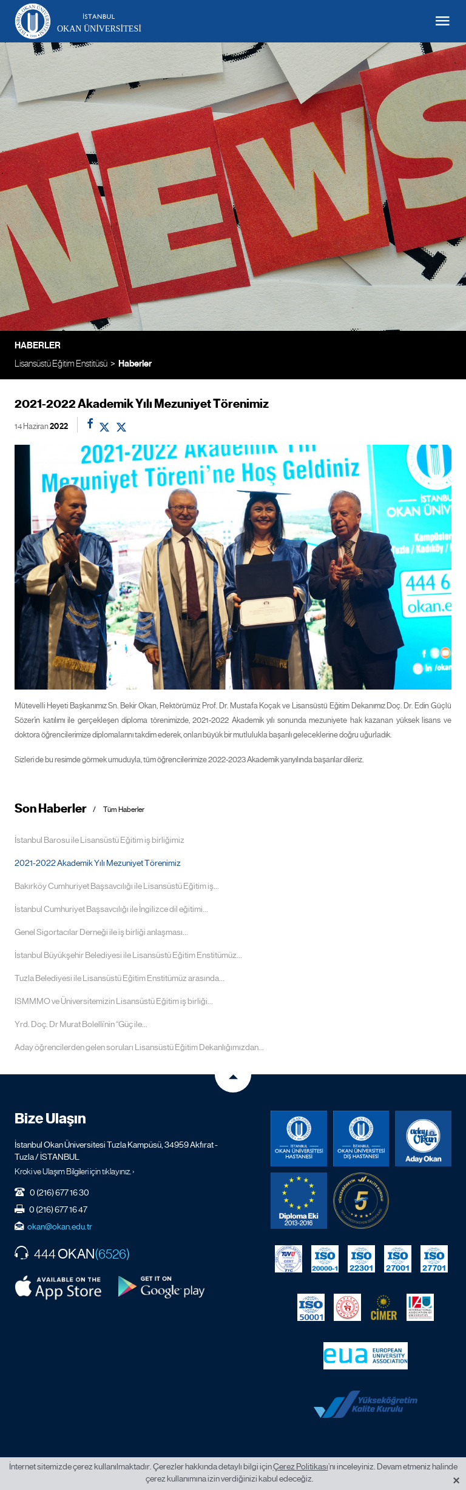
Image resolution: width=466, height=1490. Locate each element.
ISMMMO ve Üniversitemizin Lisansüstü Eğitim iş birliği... (114, 1001)
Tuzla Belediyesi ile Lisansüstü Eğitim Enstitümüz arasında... (120, 978)
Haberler (135, 363)
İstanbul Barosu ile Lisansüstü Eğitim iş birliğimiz (99, 840)
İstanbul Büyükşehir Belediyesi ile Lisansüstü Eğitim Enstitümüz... (128, 955)
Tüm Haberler (123, 810)
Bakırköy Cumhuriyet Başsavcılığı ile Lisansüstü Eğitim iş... (117, 886)
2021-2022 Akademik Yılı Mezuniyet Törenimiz (98, 863)
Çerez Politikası (300, 1466)
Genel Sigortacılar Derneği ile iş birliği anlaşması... (101, 932)
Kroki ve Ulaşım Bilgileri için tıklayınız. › (75, 1171)
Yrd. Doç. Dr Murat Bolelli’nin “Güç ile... (81, 1024)
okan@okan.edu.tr (59, 1226)
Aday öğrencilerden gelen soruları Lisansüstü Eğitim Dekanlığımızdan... (139, 1047)
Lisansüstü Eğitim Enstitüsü (61, 363)
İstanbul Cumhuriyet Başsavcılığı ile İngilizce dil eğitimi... (111, 909)
